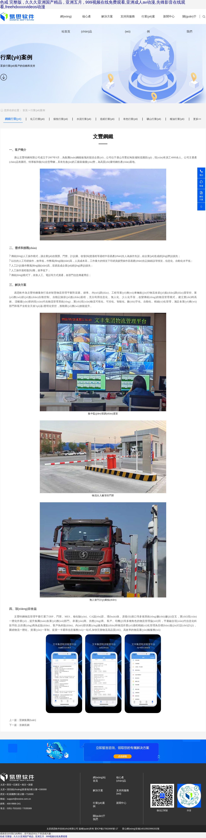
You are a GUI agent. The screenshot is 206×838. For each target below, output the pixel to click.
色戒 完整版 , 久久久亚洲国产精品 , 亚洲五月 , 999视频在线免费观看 (33, 836)
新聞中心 (169, 16)
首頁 (25, 110)
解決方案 (107, 16)
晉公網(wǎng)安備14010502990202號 (140, 828)
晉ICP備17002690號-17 (106, 828)
